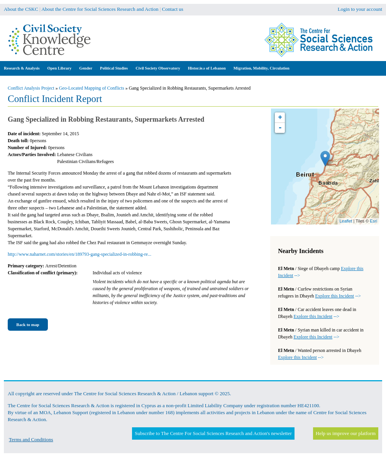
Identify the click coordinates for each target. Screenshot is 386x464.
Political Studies (114, 68)
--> (338, 296)
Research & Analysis (22, 68)
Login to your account (360, 9)
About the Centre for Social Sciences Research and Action (99, 9)
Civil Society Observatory (157, 68)
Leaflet (345, 221)
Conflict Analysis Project (31, 88)
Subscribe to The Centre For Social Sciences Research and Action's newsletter (213, 433)
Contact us (172, 9)
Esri (373, 221)
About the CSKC (21, 9)
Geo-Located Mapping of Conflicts (91, 88)
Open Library (59, 68)
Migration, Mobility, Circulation (262, 68)
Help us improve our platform (346, 433)
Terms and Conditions (31, 439)
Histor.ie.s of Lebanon (207, 68)
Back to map (27, 324)
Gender (85, 68)
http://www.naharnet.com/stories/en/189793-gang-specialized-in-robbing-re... (79, 254)
